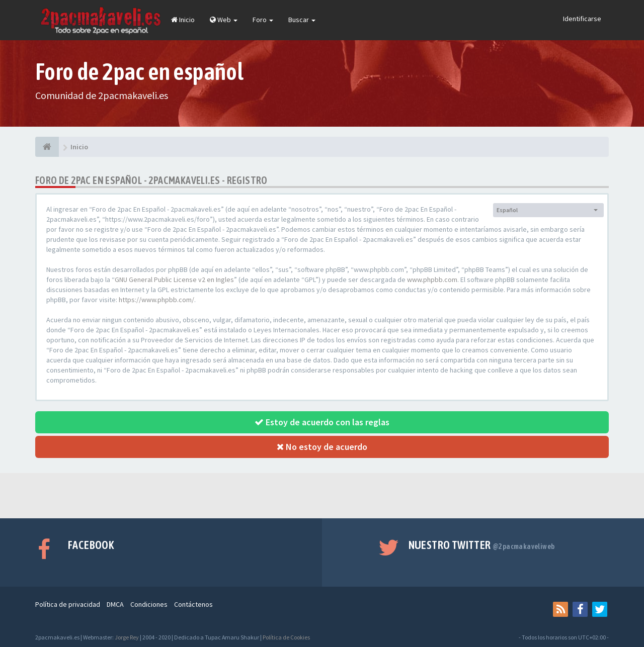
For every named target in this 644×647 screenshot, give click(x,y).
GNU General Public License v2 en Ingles (174, 279)
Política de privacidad (67, 604)
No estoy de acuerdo (322, 446)
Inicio (183, 19)
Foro (263, 19)
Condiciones (149, 604)
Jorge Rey (127, 637)
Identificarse (582, 18)
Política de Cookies (286, 637)
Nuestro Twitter (482, 544)
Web (223, 19)
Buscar (301, 19)
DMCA (115, 604)
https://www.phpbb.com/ (156, 299)
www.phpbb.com (432, 279)
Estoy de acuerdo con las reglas (322, 422)
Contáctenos (193, 604)
